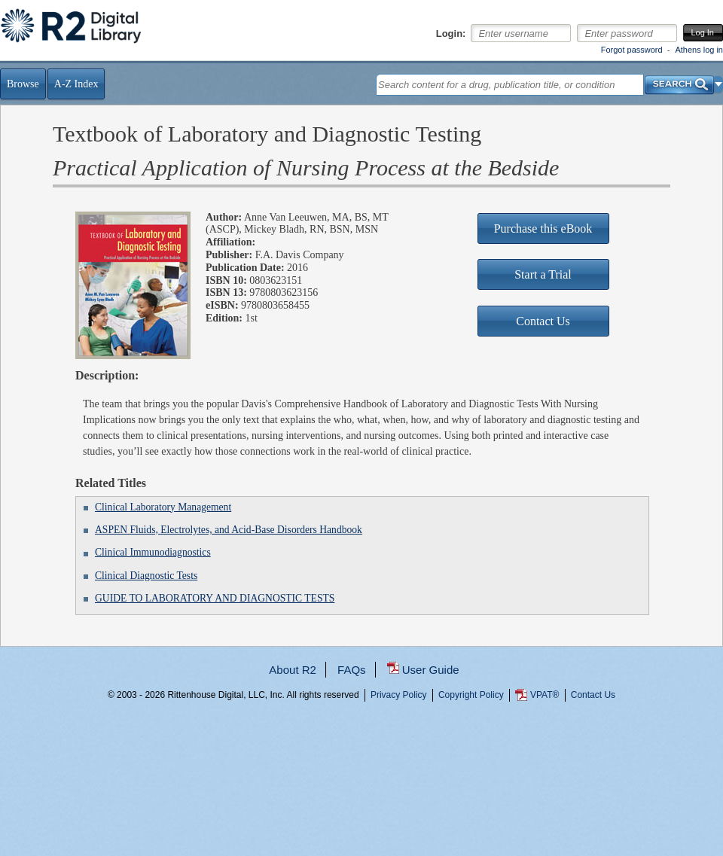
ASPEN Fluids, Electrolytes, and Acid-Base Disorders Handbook (228, 529)
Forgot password (632, 49)
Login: (451, 34)
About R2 (292, 669)
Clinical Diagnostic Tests (146, 575)
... (362, 749)
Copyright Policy (471, 695)
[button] (719, 84)
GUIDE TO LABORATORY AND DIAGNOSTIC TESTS (214, 598)
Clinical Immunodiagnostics (153, 552)
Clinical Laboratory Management (163, 507)
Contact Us (593, 695)
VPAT (544, 695)
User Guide (430, 669)
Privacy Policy (399, 695)
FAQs (351, 669)
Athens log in (699, 49)
